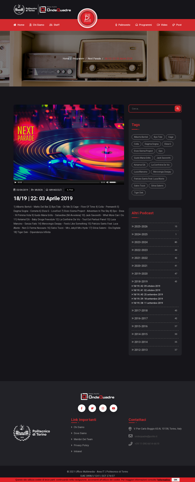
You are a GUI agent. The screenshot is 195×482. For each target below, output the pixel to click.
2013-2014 (140, 342)
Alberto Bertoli (141, 137)
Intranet (76, 451)
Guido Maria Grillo (142, 158)
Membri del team (82, 439)
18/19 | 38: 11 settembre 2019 (147, 303)
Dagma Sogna (151, 144)
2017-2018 (140, 310)
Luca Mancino (140, 172)
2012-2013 (140, 349)
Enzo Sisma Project (143, 151)
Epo (160, 151)
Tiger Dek (138, 192)
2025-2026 (140, 226)
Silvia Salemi (157, 185)
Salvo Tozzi (139, 185)
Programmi (78, 58)
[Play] (15, 182)
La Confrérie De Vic (160, 165)
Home (66, 58)
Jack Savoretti (163, 158)
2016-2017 (140, 318)
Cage (170, 137)
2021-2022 (140, 257)
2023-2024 (140, 242)
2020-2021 (140, 265)
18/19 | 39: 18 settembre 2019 (147, 299)
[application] (68, 182)
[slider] (61, 182)
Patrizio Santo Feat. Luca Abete (149, 178)
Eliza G (168, 144)
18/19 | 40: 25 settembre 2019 (147, 294)
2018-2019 (140, 281)
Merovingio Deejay (162, 172)
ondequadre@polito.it (143, 436)
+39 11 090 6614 (144, 443)
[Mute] (107, 182)
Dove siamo (79, 433)
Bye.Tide (158, 137)
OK (175, 479)
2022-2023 (140, 250)
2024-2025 (140, 234)
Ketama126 (139, 165)
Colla (136, 144)
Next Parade (94, 58)
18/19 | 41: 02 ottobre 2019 (146, 290)
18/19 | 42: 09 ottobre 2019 (146, 286)
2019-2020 (140, 273)
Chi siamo (77, 427)
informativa (164, 479)
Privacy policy (80, 445)
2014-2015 (140, 334)
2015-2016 (140, 326)
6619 (156, 443)
